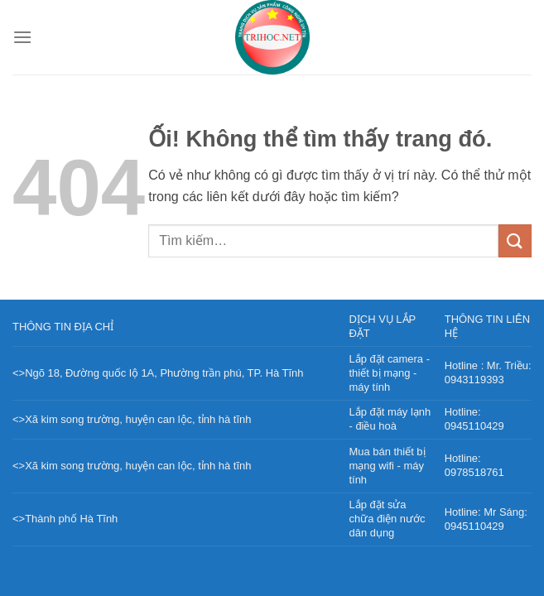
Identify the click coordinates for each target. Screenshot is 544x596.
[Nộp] (515, 240)
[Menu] (22, 37)
